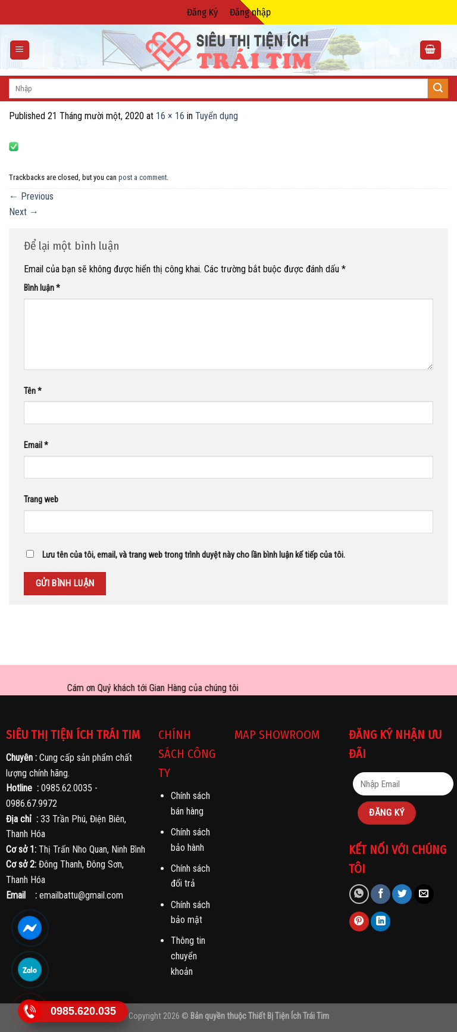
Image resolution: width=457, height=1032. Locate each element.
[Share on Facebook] (380, 894)
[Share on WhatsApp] (359, 894)
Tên (33, 391)
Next (24, 211)
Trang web (41, 500)
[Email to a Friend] (424, 894)
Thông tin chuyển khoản (188, 956)
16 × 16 (170, 116)
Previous (31, 196)
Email (36, 445)
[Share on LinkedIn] (380, 921)
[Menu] (20, 50)
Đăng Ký (202, 12)
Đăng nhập (250, 12)
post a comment (142, 177)
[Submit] (438, 89)
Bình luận (42, 288)
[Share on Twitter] (402, 894)
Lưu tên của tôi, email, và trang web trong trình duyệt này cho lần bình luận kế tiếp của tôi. (193, 555)
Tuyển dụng (216, 116)
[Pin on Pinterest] (359, 921)
